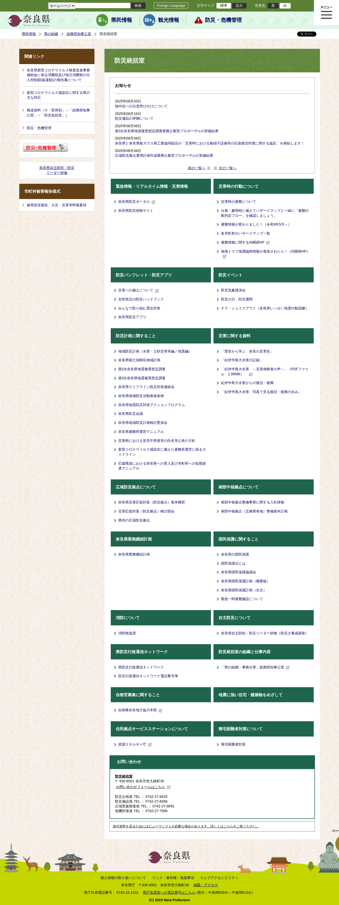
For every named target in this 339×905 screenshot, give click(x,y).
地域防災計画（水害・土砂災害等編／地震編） (155, 351)
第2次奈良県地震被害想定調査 (142, 369)
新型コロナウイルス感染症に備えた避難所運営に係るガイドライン (162, 451)
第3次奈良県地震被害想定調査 (142, 378)
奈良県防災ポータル (136, 202)
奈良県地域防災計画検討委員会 (142, 423)
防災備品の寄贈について (134, 118)
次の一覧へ (227, 168)
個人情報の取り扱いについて (123, 878)
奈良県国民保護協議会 (238, 572)
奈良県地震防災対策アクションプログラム (151, 405)
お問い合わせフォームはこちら (143, 787)
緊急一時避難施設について (242, 599)
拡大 (239, 6)
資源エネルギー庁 (135, 744)
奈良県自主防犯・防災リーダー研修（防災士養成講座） (265, 633)
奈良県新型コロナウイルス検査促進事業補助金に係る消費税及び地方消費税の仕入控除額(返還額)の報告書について (58, 75)
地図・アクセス (205, 885)
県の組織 (51, 34)
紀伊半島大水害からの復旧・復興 (247, 383)
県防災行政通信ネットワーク (141, 667)
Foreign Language (171, 6)
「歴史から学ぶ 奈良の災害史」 (247, 351)
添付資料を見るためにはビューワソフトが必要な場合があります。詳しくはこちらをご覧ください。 (186, 826)
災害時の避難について (238, 202)
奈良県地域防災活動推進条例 (141, 396)
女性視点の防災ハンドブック (141, 299)
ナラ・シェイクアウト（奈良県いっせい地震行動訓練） (265, 308)
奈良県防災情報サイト (135, 211)
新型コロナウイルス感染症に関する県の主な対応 (58, 95)
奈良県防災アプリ (132, 317)
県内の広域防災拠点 (134, 520)
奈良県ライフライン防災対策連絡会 (146, 387)
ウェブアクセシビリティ (219, 878)
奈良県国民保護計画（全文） (244, 590)
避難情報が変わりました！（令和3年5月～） (256, 224)
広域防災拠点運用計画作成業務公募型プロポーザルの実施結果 (164, 155)
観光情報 (168, 20)
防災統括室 (124, 776)
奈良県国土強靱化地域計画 (139, 360)
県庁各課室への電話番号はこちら (169, 892)
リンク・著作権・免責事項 (173, 878)
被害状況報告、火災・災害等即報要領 (56, 205)
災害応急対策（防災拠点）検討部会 (146, 511)
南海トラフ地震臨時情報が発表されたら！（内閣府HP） (265, 253)
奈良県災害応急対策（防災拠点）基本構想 (151, 502)
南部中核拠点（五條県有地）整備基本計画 (254, 511)
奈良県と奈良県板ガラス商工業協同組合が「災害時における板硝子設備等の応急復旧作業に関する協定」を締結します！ (209, 143)
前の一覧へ (196, 168)
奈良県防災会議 (130, 414)
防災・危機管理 (223, 20)
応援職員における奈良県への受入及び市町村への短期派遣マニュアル (162, 465)
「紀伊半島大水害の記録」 (242, 360)
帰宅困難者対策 (233, 744)
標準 (223, 6)
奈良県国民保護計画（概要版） (245, 581)
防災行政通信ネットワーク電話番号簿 (148, 676)
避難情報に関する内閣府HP (245, 242)
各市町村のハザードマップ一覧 (245, 233)
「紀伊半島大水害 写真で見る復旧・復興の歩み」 (261, 392)
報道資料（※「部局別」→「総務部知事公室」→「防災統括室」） (58, 112)
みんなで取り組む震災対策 (139, 308)
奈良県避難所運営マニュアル (141, 432)
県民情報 (121, 20)
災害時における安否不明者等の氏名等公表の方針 (156, 441)
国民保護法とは (233, 563)
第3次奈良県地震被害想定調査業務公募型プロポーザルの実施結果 (167, 131)
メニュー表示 (326, 12)
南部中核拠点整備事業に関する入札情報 (252, 502)
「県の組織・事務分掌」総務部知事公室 (255, 667)
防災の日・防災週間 (237, 299)
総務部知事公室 (79, 34)
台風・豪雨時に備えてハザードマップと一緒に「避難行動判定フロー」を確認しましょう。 (265, 213)
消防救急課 (127, 633)
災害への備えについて (138, 290)
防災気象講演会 (233, 290)
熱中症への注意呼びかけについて (141, 106)
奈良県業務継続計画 (134, 554)
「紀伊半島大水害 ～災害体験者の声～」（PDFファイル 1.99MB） (265, 371)
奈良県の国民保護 (235, 554)
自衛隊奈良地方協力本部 (140, 710)
